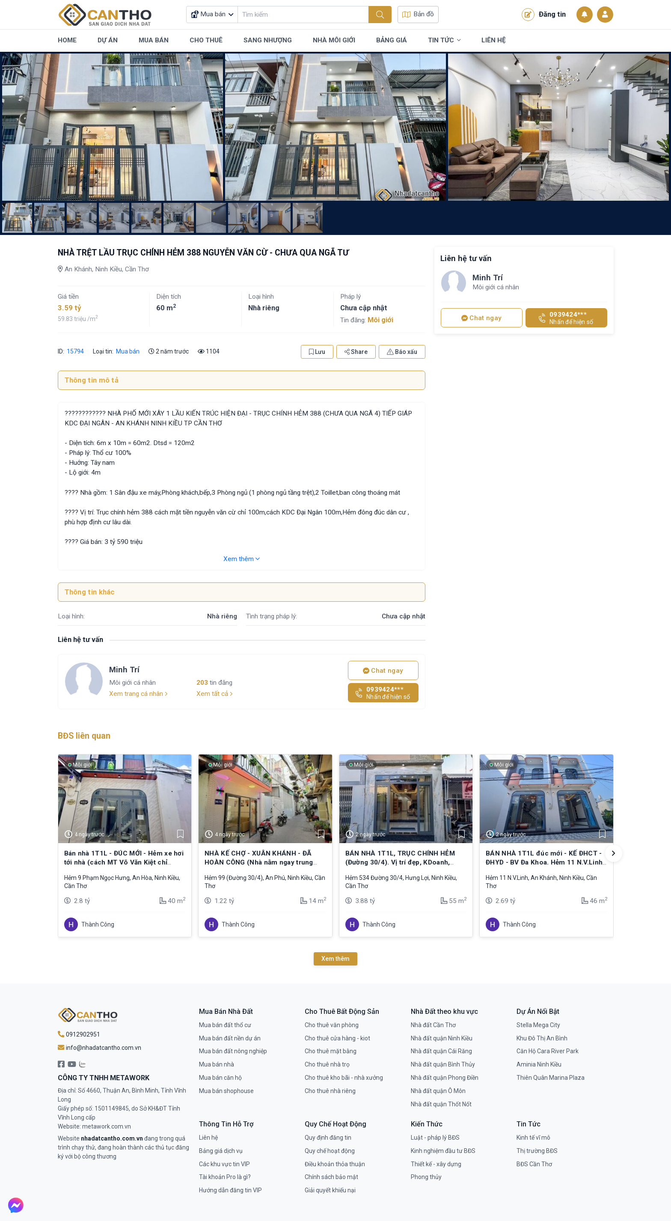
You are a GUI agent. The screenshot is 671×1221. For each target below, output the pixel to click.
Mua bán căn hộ (220, 1077)
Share (356, 351)
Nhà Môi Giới (334, 40)
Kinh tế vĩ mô (533, 1137)
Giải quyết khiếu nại (330, 1190)
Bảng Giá (391, 40)
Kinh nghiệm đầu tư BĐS (443, 1150)
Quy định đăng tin (328, 1137)
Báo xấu (402, 351)
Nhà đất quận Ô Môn (438, 1090)
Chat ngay (383, 670)
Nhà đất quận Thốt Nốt (441, 1104)
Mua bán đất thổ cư (225, 1025)
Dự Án (108, 40)
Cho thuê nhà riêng (330, 1090)
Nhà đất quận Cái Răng (441, 1051)
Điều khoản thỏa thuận (335, 1164)
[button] (613, 853)
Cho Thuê (206, 40)
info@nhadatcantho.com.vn (99, 1047)
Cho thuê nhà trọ (327, 1064)
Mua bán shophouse (226, 1090)
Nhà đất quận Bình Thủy (443, 1064)
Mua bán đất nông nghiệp (233, 1051)
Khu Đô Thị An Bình (542, 1038)
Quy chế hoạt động (330, 1150)
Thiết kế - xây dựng (436, 1164)
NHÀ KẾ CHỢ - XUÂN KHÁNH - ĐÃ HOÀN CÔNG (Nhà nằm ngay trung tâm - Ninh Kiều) (259, 862)
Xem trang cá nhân (138, 694)
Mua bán (128, 351)
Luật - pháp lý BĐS (435, 1137)
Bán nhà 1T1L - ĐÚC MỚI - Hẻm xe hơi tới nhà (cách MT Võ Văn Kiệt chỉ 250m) (124, 862)
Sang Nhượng (267, 40)
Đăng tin (544, 14)
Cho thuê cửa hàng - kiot (337, 1038)
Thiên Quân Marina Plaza (551, 1077)
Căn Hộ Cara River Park (548, 1051)
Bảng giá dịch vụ (221, 1150)
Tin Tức (444, 41)
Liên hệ (208, 1137)
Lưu (317, 351)
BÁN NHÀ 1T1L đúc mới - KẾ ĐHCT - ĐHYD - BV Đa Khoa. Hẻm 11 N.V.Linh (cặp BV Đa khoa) (544, 862)
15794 (74, 351)
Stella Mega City (538, 1025)
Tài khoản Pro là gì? (225, 1176)
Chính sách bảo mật (331, 1176)
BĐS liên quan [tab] (84, 736)
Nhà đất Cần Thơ (433, 1025)
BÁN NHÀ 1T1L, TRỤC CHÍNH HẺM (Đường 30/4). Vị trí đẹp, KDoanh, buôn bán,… (400, 862)
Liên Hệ (493, 40)
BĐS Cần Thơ (534, 1164)
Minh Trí (124, 669)
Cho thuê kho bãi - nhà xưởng (344, 1077)
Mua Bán (154, 40)
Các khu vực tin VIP (224, 1164)
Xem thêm (241, 559)
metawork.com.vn (106, 1126)
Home (67, 40)
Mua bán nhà (216, 1064)
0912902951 (79, 1034)
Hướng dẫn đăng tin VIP (230, 1190)
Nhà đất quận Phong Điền (444, 1077)
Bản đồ (418, 14)
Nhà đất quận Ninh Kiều (441, 1038)
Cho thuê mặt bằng (330, 1051)
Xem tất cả (214, 694)
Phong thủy (426, 1176)
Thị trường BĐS (537, 1150)
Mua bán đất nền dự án (230, 1038)
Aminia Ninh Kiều (539, 1064)
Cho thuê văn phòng (332, 1025)
